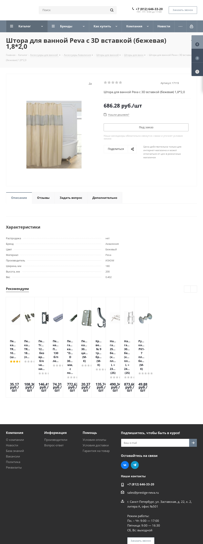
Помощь (90, 399)
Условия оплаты (94, 406)
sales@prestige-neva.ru (143, 459)
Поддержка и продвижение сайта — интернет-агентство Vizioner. (53, 530)
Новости (12, 411)
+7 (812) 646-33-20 (149, 9)
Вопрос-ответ (54, 411)
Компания (14, 399)
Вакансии (13, 423)
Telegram (135, 431)
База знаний (15, 417)
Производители (55, 406)
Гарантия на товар (96, 417)
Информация (55, 399)
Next (194, 289)
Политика (13, 428)
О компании (15, 406)
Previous (187, 289)
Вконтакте (125, 431)
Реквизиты (14, 434)
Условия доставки (96, 411)
